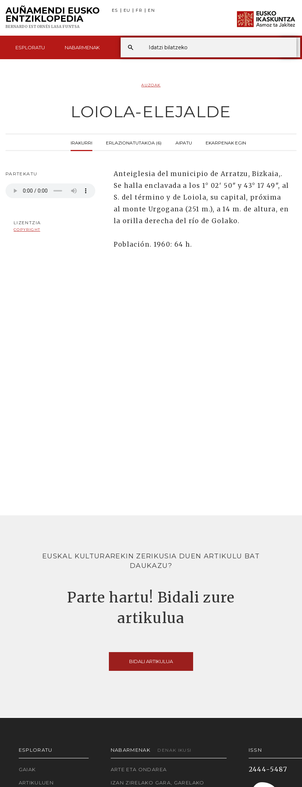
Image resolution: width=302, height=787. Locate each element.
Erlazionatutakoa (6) (133, 142)
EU (127, 10)
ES (115, 10)
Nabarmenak (82, 47)
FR (139, 10)
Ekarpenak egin (226, 142)
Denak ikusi (174, 750)
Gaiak (27, 769)
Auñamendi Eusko (53, 18)
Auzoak (150, 85)
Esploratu (30, 47)
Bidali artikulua (151, 661)
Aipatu (183, 142)
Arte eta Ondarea (139, 769)
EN (151, 10)
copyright (27, 229)
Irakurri (81, 142)
